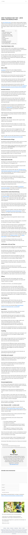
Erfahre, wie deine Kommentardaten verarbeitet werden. (12, 495)
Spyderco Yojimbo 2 (14, 235)
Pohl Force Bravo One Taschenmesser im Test (11, 445)
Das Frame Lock (5, 38)
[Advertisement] (14, 11)
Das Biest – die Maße (6, 33)
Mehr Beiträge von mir (14, 464)
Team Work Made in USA (7, 32)
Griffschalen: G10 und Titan (8, 36)
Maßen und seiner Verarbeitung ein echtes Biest (13, 136)
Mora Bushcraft (6, 196)
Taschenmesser (5, 444)
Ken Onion (3, 69)
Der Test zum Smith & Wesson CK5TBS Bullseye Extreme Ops (14, 447)
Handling (4, 39)
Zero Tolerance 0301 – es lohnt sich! (9, 43)
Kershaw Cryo (9, 107)
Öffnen (4, 37)
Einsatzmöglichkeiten (7, 42)
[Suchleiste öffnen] (26, 1)
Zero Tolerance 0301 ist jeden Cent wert (15, 408)
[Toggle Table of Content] (15, 31)
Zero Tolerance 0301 (7, 22)
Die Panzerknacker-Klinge (7, 34)
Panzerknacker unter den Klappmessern (14, 210)
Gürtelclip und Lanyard (7, 41)
